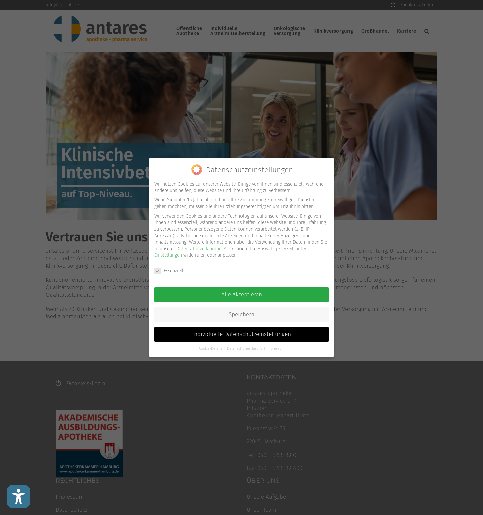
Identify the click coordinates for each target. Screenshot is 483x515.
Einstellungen (168, 255)
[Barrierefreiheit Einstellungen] (18, 496)
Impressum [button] (275, 348)
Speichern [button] (241, 314)
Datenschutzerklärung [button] (245, 348)
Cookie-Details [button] (211, 348)
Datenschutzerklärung (198, 248)
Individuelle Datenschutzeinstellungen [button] (241, 334)
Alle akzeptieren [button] (241, 294)
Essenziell (168, 271)
